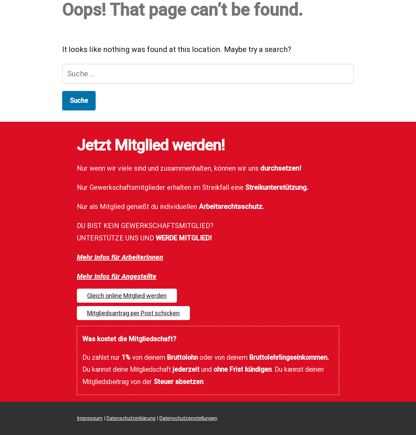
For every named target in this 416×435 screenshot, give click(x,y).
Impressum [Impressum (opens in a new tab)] (89, 418)
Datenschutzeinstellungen (188, 418)
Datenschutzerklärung (131, 418)
